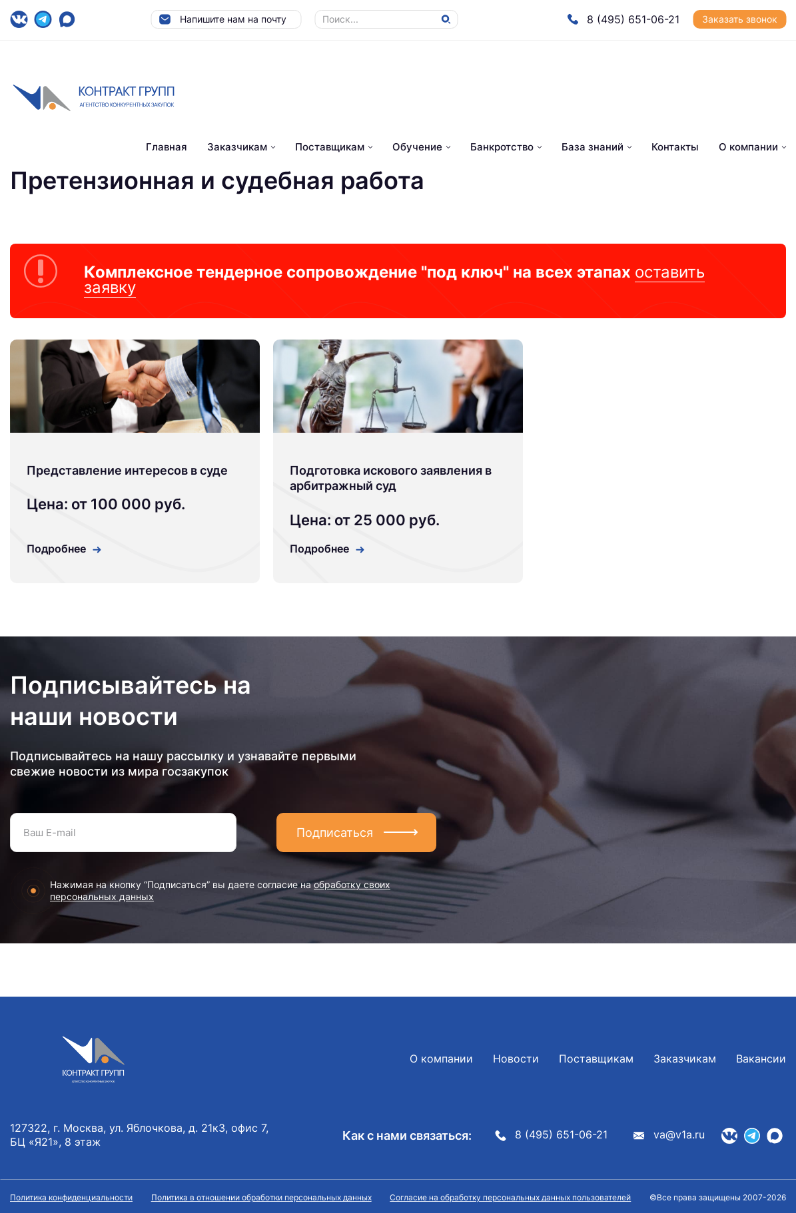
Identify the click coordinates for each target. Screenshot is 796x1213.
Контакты (675, 146)
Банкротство (502, 146)
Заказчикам (237, 146)
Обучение (417, 146)
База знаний (592, 146)
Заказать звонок (739, 19)
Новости (516, 1059)
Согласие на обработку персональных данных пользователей (510, 1197)
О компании (748, 146)
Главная (166, 146)
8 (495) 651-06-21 (623, 19)
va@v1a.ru (669, 1134)
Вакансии (761, 1059)
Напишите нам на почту (222, 19)
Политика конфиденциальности (71, 1197)
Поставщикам (329, 146)
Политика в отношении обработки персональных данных (261, 1197)
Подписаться (334, 833)
